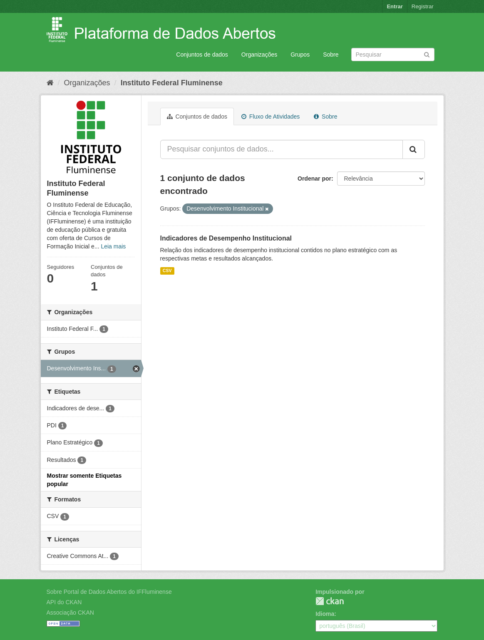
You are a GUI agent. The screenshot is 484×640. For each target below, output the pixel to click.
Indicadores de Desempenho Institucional (226, 238)
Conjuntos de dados (202, 54)
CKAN (329, 601)
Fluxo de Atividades (270, 116)
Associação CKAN (70, 612)
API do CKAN (64, 602)
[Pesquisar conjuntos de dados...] (281, 149)
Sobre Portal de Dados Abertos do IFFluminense (109, 591)
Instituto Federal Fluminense (172, 83)
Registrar (423, 6)
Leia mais (113, 246)
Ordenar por (314, 178)
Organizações (259, 54)
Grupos (300, 54)
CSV (167, 270)
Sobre (330, 54)
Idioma (324, 613)
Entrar (394, 6)
